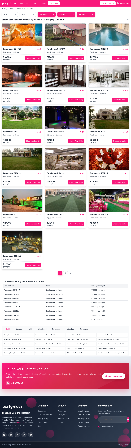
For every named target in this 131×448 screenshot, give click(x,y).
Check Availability (33, 58)
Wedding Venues (82, 411)
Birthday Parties (81, 419)
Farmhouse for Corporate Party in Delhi (111, 353)
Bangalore (84, 329)
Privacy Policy (42, 419)
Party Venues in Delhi (11, 335)
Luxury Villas (61, 415)
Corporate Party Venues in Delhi (15, 348)
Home (4, 9)
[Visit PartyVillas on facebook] (4, 434)
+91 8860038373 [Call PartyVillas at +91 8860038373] (104, 427)
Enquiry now (42, 422)
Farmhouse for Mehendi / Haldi (108, 339)
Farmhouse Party (82, 426)
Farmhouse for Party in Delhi (45, 335)
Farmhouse (60, 411)
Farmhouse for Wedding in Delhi (77, 339)
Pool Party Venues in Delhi (13, 344)
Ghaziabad (42, 329)
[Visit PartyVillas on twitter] (17, 434)
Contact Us (41, 411)
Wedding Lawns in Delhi (44, 339)
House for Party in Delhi (106, 335)
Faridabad (56, 329)
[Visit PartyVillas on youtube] (30, 434)
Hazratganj (19, 9)
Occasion (35, 3)
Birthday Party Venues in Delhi (14, 353)
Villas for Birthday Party (75, 353)
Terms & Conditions (44, 415)
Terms (127, 445)
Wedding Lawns (62, 419)
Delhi (8, 329)
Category (24, 3)
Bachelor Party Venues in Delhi (46, 353)
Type (27, 14)
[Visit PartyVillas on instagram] (10, 434)
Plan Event (54, 3)
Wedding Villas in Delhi (43, 348)
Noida (30, 329)
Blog (44, 3)
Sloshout (20, 423)
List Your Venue (108, 3)
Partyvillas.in (11, 445)
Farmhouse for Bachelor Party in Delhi (111, 344)
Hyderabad (70, 329)
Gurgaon (19, 329)
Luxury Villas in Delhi (74, 335)
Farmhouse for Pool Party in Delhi (78, 344)
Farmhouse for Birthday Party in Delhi (48, 344)
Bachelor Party (81, 422)
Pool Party (29, 9)
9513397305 (123, 3)
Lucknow (11, 9)
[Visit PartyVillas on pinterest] (24, 434)
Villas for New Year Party (106, 348)
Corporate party (81, 415)
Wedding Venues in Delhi (12, 339)
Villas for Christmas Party (75, 348)
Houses (59, 422)
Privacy (120, 445)
